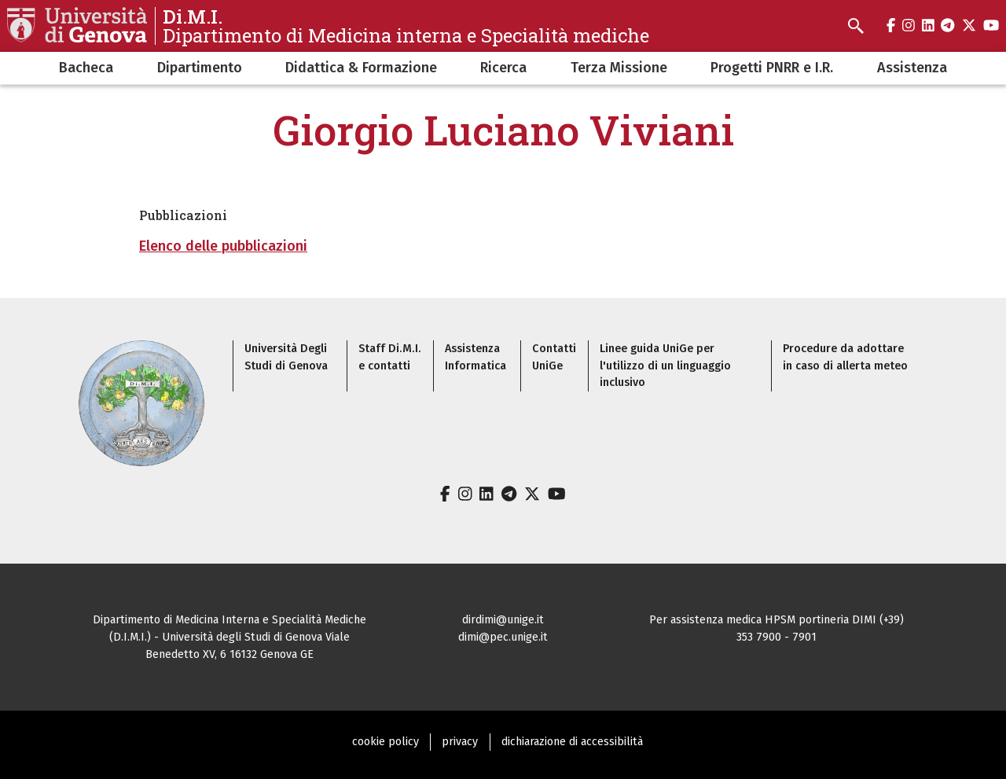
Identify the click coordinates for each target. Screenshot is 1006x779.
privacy (460, 741)
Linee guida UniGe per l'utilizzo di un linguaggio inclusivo (665, 365)
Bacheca (86, 67)
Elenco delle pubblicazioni (223, 246)
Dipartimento (199, 67)
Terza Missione (619, 67)
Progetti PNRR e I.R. (771, 67)
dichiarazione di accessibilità (572, 741)
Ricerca (503, 67)
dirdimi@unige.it (503, 620)
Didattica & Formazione (361, 67)
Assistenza (912, 67)
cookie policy (385, 741)
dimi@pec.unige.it (503, 637)
